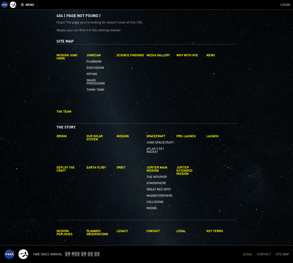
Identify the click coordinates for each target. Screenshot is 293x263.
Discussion (95, 67)
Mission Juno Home (67, 57)
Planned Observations (97, 233)
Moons (151, 208)
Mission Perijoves (64, 233)
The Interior (156, 177)
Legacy (122, 231)
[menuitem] (28, 5)
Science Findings (130, 55)
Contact (153, 231)
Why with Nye (187, 55)
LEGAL (247, 253)
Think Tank (95, 89)
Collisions (155, 202)
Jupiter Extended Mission (184, 170)
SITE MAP (282, 254)
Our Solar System (94, 138)
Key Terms (214, 231)
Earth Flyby (96, 167)
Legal (181, 231)
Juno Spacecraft (160, 142)
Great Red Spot (158, 189)
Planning (94, 61)
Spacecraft (155, 136)
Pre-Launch (186, 136)
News (210, 55)
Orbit (121, 167)
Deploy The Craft (66, 169)
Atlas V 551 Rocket (155, 150)
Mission (123, 136)
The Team (64, 111)
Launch (212, 136)
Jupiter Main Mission (156, 169)
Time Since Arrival (47, 254)
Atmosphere (156, 183)
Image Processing (95, 82)
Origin (62, 136)
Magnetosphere (159, 195)
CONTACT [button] (264, 254)
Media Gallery (158, 55)
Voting (91, 74)
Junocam (93, 55)
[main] (146, 131)
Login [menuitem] (285, 5)
